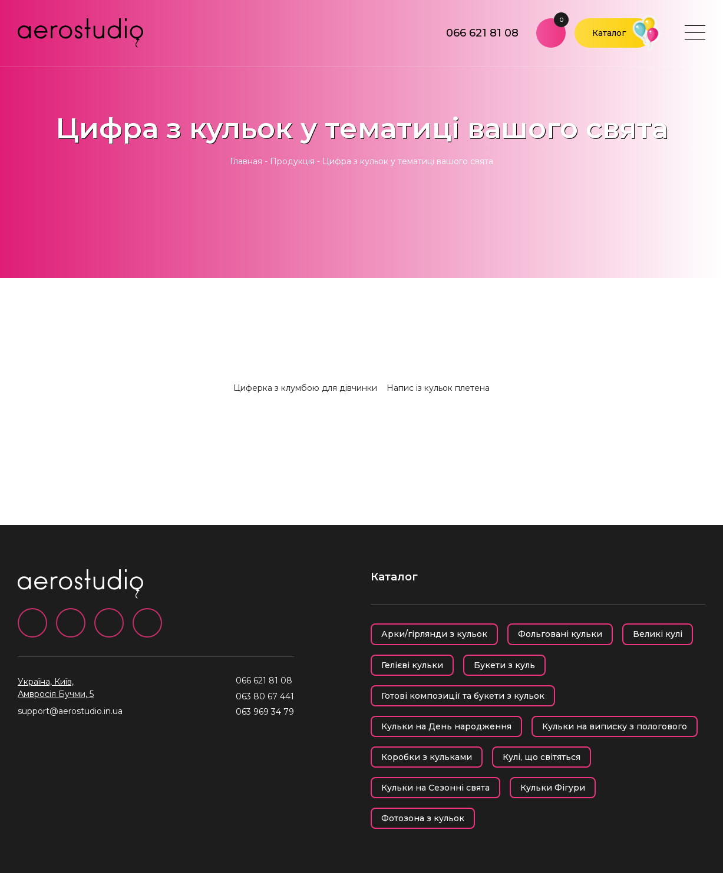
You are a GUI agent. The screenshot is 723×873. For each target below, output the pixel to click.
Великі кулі (657, 634)
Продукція (292, 161)
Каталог (609, 33)
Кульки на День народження (446, 726)
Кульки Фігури (552, 787)
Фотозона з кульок (422, 818)
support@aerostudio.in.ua (70, 711)
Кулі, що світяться (541, 757)
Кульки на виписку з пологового (614, 726)
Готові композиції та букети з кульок (462, 696)
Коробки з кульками (426, 757)
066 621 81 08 (482, 32)
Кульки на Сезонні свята (435, 787)
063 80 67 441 (265, 696)
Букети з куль (504, 665)
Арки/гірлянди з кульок (434, 634)
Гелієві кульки (412, 665)
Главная (246, 161)
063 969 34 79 (265, 711)
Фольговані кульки (560, 634)
